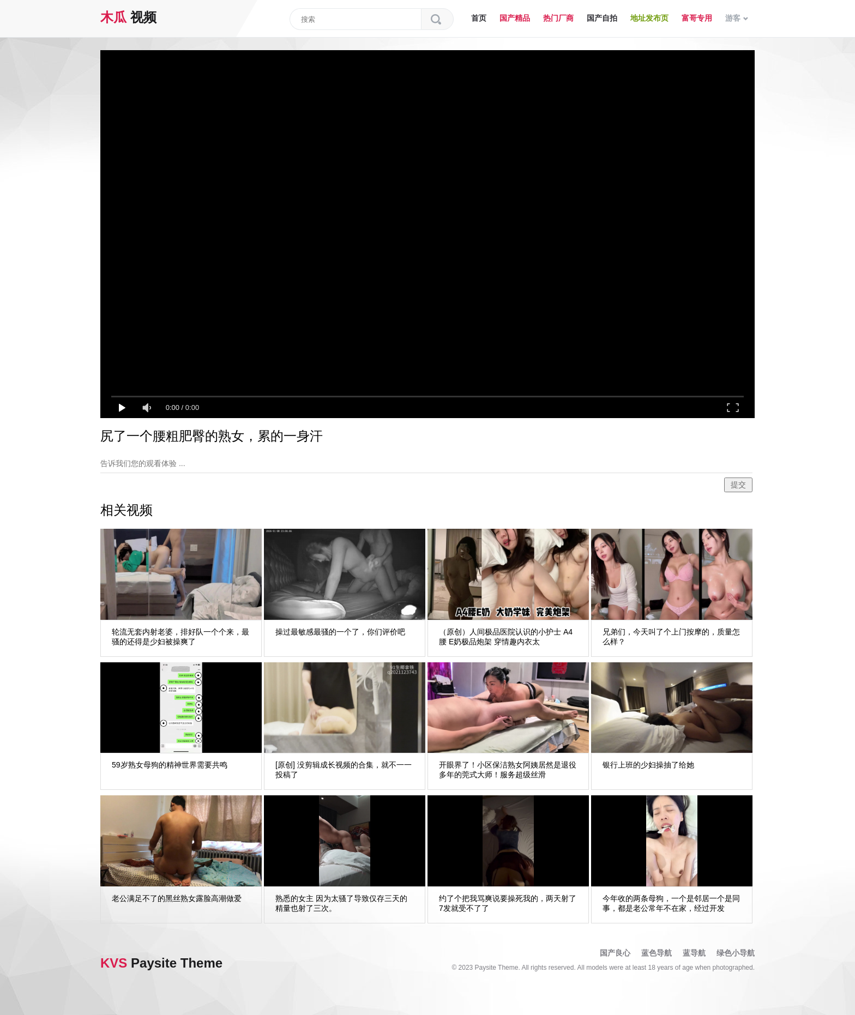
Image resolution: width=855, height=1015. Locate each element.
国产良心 (615, 952)
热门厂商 (558, 18)
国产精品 (514, 18)
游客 (736, 18)
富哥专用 (697, 18)
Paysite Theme (161, 963)
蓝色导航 (656, 952)
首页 (478, 18)
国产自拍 (602, 18)
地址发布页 (649, 18)
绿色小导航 (735, 952)
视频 (128, 17)
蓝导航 (694, 952)
